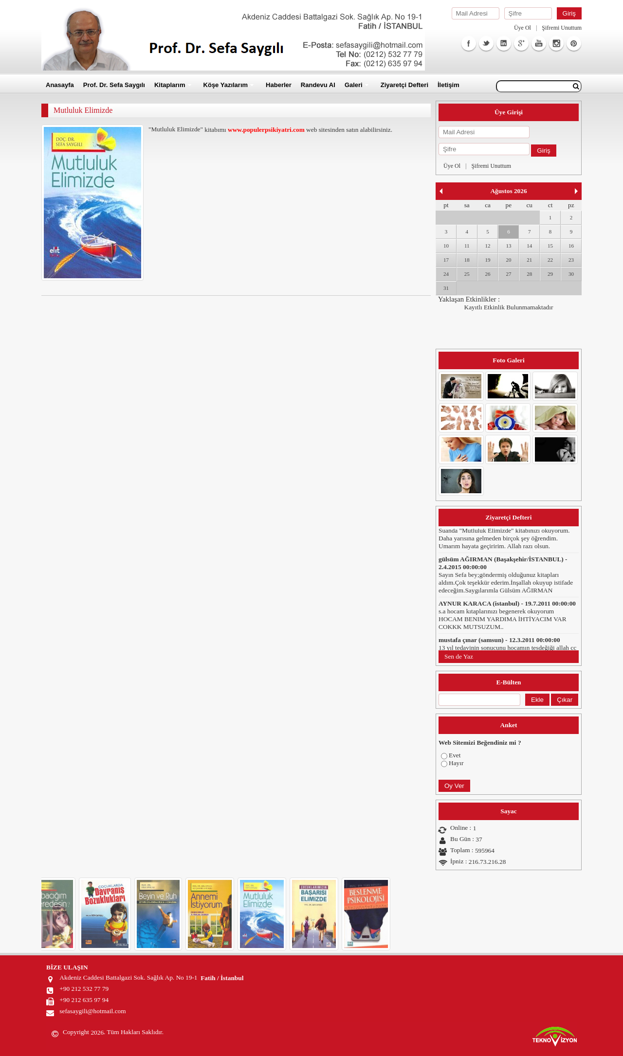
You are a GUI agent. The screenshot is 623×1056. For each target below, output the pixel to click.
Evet (454, 755)
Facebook (468, 43)
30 (571, 274)
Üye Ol (522, 27)
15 (550, 246)
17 (446, 260)
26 (488, 274)
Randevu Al (318, 85)
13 (508, 246)
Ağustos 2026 (508, 191)
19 (488, 260)
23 (571, 260)
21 (529, 260)
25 (467, 274)
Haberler (279, 85)
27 (508, 274)
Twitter (486, 43)
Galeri (354, 85)
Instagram (556, 43)
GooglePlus (521, 43)
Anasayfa (60, 85)
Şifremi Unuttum (562, 27)
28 (529, 274)
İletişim (448, 85)
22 (550, 260)
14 (529, 246)
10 (446, 246)
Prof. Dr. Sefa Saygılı (114, 85)
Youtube (538, 43)
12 (488, 246)
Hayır (456, 763)
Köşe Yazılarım (225, 85)
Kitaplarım (169, 85)
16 (571, 246)
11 (467, 246)
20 (508, 260)
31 (446, 288)
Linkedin (503, 43)
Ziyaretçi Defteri (404, 85)
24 (446, 274)
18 (467, 260)
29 (550, 274)
